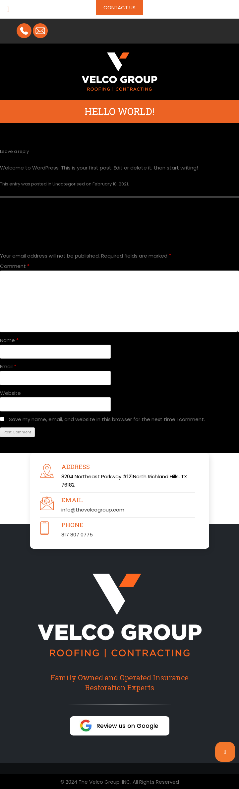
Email (8, 366)
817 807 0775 (77, 534)
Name (9, 340)
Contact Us (119, 7)
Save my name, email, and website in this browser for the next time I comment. (107, 419)
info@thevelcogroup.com (92, 509)
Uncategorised (68, 184)
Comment (15, 266)
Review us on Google (127, 726)
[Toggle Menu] (8, 9)
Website (10, 393)
